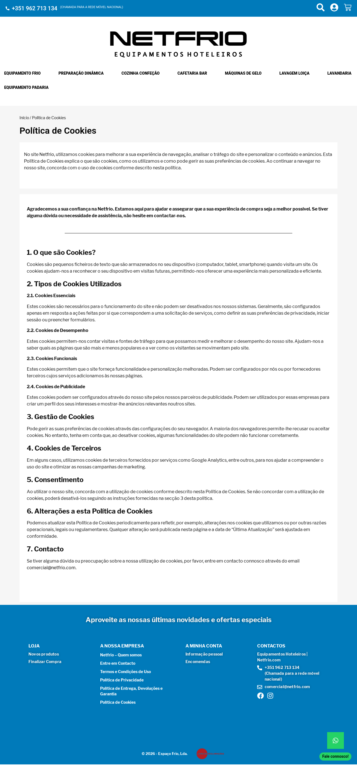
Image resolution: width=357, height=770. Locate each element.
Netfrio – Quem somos (121, 654)
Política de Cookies (118, 702)
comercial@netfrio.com (51, 567)
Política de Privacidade (122, 680)
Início (24, 117)
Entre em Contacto (117, 663)
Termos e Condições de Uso (125, 671)
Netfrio (46, 154)
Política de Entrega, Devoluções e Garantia (131, 691)
